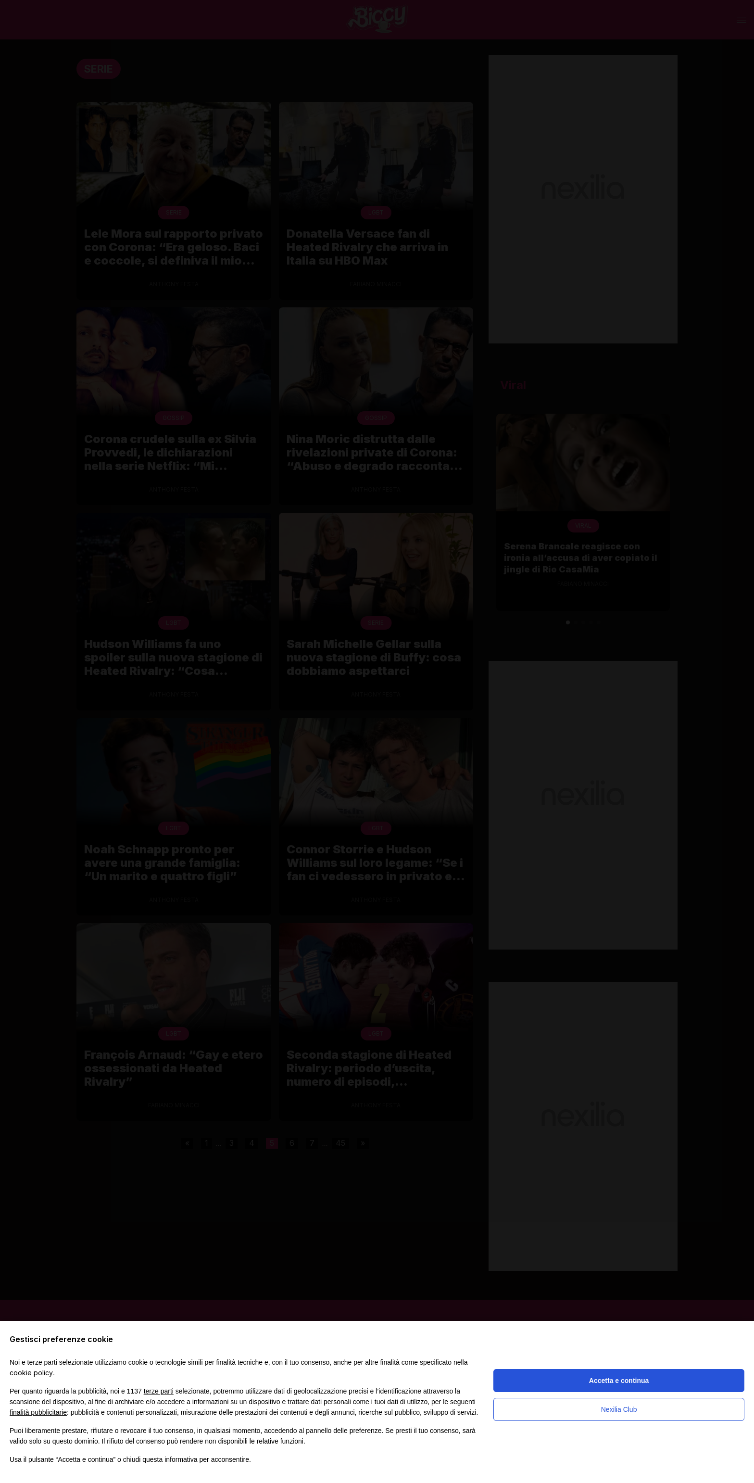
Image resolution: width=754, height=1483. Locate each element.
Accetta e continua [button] (619, 1380)
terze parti (159, 1391)
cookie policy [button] (31, 1373)
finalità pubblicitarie (38, 1412)
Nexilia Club (619, 1409)
